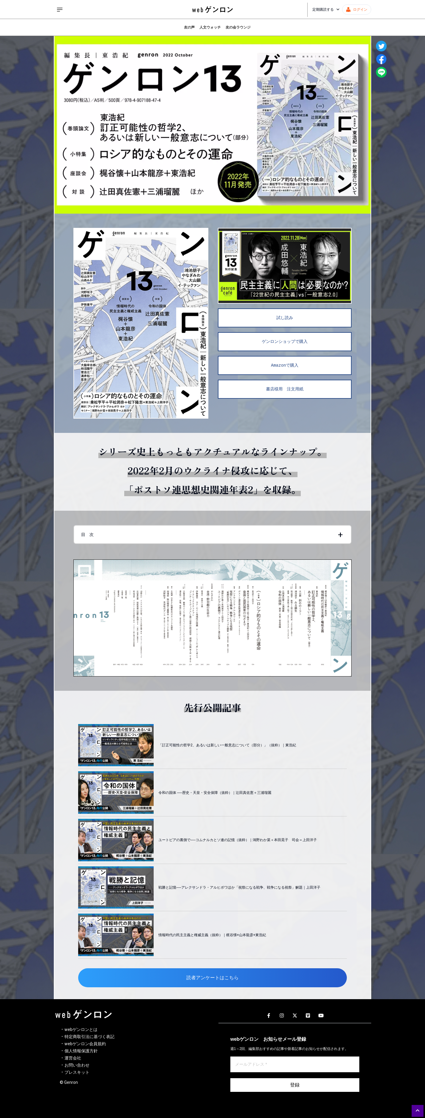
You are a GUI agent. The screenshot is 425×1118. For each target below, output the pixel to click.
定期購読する (326, 9)
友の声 (189, 27)
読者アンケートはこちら (212, 977)
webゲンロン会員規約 (85, 1043)
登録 (295, 1084)
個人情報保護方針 (81, 1050)
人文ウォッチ (210, 27)
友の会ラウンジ (238, 27)
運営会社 (72, 1058)
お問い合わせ (76, 1065)
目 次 (87, 534)
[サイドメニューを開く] (60, 9)
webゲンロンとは (80, 1029)
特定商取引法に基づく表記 (89, 1036)
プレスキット (76, 1072)
